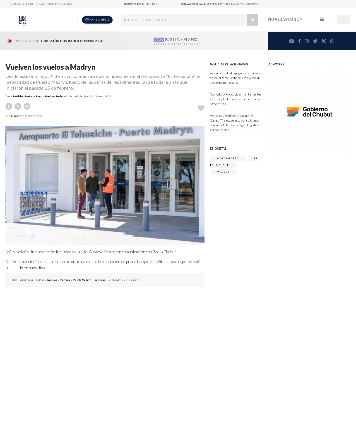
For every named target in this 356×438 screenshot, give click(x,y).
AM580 (99, 20)
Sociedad (61, 96)
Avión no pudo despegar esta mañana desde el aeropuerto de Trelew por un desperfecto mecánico (235, 77)
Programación (285, 19)
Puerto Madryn (45, 96)
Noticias (18, 96)
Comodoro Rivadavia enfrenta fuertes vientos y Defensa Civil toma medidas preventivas (236, 99)
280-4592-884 (202, 3)
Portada (29, 96)
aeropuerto (228, 158)
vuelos (223, 171)
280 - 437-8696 (140, 3)
